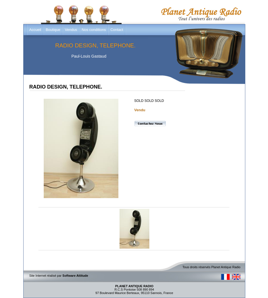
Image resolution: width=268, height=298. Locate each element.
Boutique (53, 30)
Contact (116, 30)
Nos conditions (94, 30)
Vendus (71, 30)
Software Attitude (75, 275)
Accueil (35, 30)
